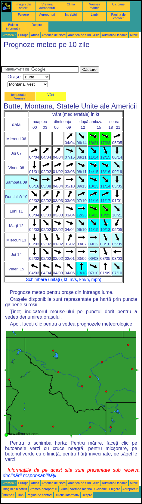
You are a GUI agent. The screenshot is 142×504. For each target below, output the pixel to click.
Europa (23, 35)
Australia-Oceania (115, 35)
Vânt (51, 94)
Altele (134, 35)
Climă (71, 4)
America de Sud (79, 35)
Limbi (94, 14)
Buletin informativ (13, 26)
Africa (35, 35)
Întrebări (71, 14)
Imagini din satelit (23, 6)
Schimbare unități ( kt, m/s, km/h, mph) (63, 279)
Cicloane (118, 4)
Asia (96, 35)
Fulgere (23, 14)
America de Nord (54, 35)
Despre (37, 25)
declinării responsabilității (29, 475)
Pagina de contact (118, 16)
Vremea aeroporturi (47, 6)
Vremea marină (94, 6)
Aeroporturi (47, 14)
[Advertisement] (49, 58)
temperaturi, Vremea (19, 96)
